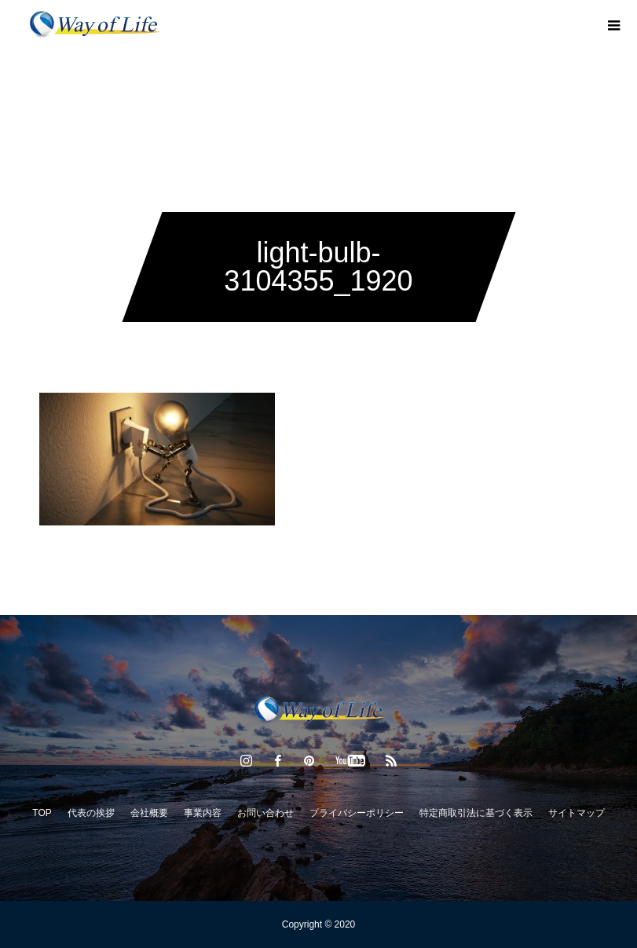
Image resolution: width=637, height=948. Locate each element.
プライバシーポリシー (356, 812)
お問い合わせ (265, 812)
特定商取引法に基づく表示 (476, 812)
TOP (41, 812)
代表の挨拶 (91, 812)
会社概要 (149, 812)
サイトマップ (576, 812)
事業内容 (202, 812)
